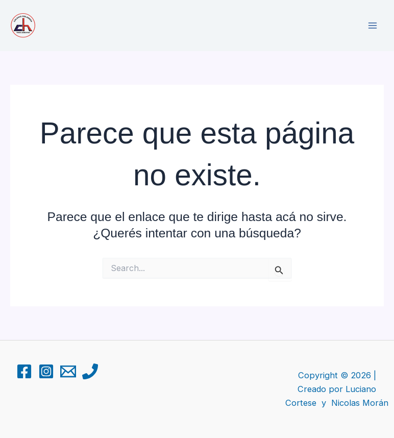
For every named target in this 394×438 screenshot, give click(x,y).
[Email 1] (68, 371)
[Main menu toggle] (372, 25)
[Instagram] (46, 371)
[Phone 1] (90, 371)
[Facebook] (24, 371)
